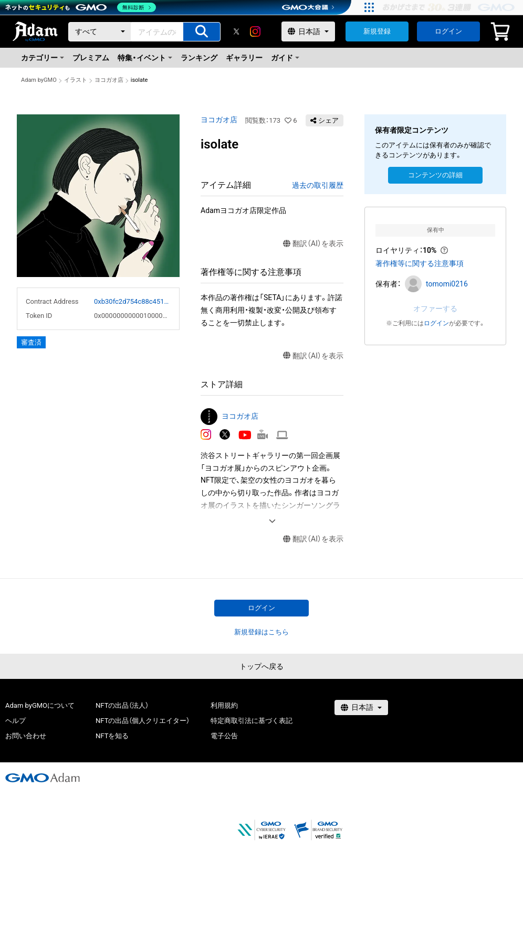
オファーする (435, 308)
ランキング (199, 57)
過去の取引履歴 (317, 185)
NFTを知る (112, 736)
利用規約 (224, 705)
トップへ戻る (261, 666)
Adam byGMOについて (40, 705)
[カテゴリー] (99, 31)
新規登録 (377, 31)
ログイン (448, 31)
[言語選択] (308, 31)
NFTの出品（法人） (122, 705)
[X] (236, 31)
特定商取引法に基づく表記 (251, 721)
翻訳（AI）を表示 (313, 243)
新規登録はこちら (261, 632)
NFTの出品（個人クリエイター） (143, 721)
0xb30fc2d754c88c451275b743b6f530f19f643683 (132, 301)
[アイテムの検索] (202, 31)
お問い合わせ (25, 736)
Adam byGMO (39, 80)
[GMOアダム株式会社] (42, 777)
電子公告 (224, 736)
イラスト (75, 80)
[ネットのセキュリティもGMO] (81, 7)
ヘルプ (15, 721)
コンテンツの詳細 (435, 175)
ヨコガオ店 (109, 80)
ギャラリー (244, 57)
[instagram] (255, 31)
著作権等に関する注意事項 (419, 263)
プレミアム (90, 58)
